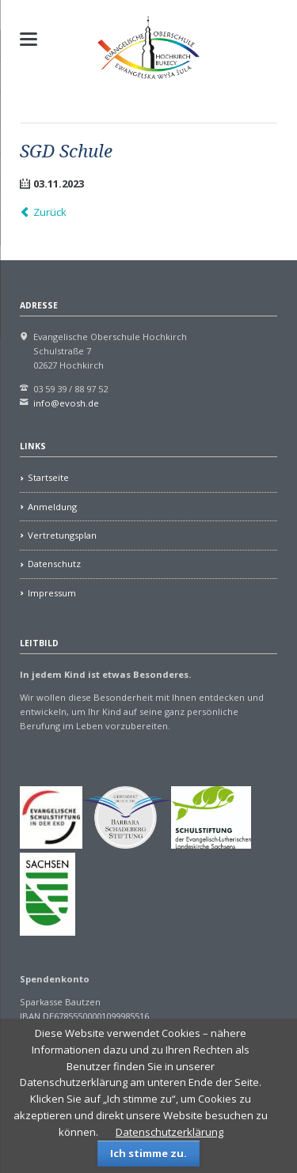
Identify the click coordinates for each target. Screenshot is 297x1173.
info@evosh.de (66, 403)
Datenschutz (54, 563)
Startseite (48, 477)
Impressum (52, 593)
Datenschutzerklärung (169, 1132)
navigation (28, 39)
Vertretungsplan (62, 535)
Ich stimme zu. (148, 1153)
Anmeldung (52, 507)
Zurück (50, 212)
